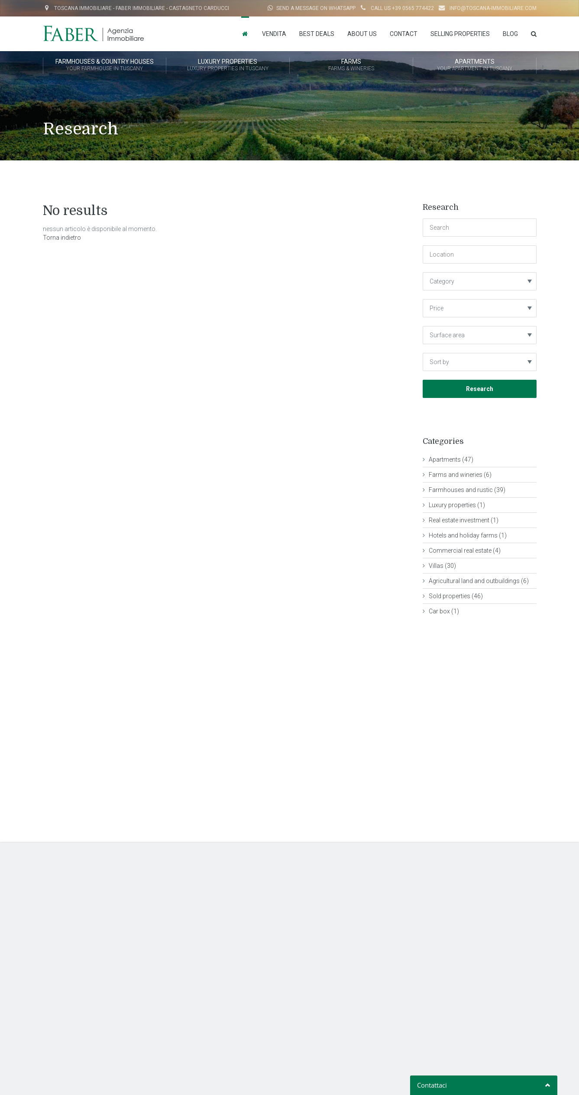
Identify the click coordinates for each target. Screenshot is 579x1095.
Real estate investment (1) (463, 520)
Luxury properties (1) (457, 505)
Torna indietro (62, 237)
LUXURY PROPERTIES (227, 65)
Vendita (274, 33)
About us (362, 33)
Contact (403, 33)
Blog (510, 33)
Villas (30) (442, 565)
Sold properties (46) (456, 596)
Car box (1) (444, 611)
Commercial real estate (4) (465, 550)
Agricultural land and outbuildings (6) (479, 580)
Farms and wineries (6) (460, 474)
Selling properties (460, 33)
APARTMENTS (474, 65)
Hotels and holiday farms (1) (468, 535)
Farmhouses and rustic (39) (467, 489)
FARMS (351, 65)
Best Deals (316, 33)
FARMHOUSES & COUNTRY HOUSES (104, 65)
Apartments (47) (451, 459)
